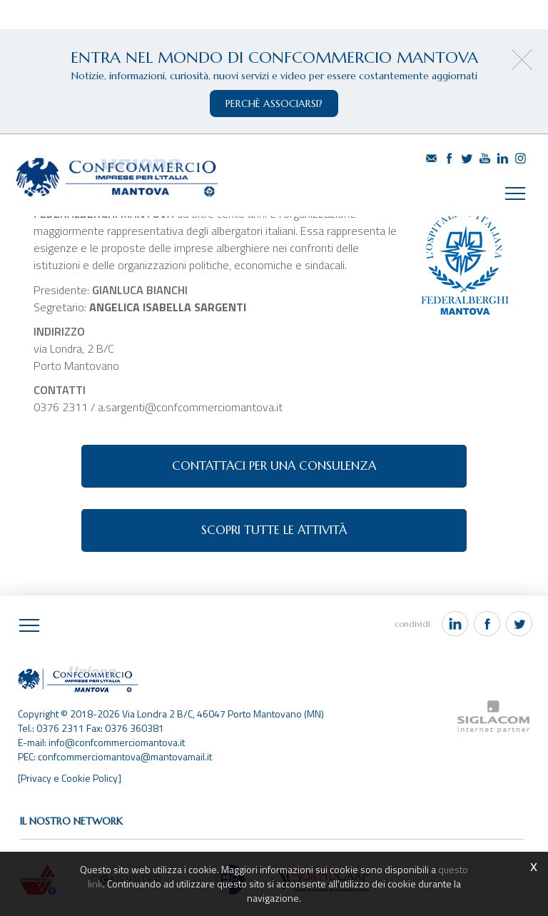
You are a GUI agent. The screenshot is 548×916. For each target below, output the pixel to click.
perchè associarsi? (274, 103)
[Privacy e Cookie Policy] (69, 777)
